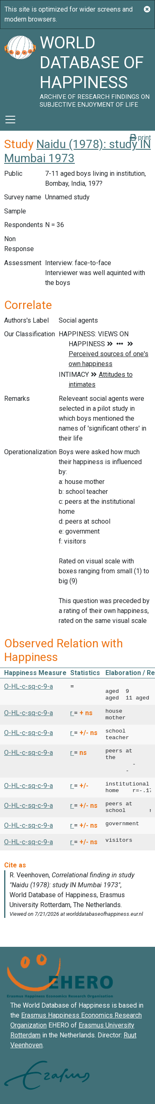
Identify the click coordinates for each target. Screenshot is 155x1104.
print (140, 137)
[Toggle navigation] (10, 119)
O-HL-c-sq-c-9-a (28, 686)
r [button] (72, 713)
